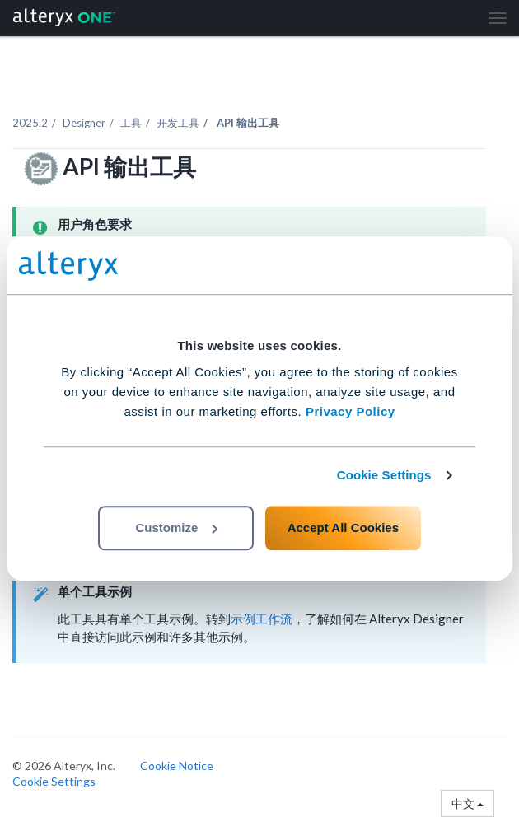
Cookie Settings (384, 475)
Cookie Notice (176, 766)
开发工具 (178, 122)
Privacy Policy (350, 411)
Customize (176, 528)
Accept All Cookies (343, 528)
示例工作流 (261, 618)
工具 (131, 122)
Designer (84, 122)
